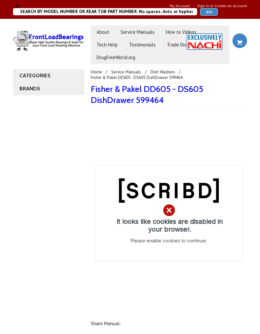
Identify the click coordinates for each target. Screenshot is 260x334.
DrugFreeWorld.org (116, 57)
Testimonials (142, 45)
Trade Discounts (184, 45)
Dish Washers (163, 72)
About (103, 32)
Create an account (231, 6)
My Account (180, 6)
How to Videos (181, 32)
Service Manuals (138, 32)
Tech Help (107, 45)
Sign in (203, 6)
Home (96, 72)
